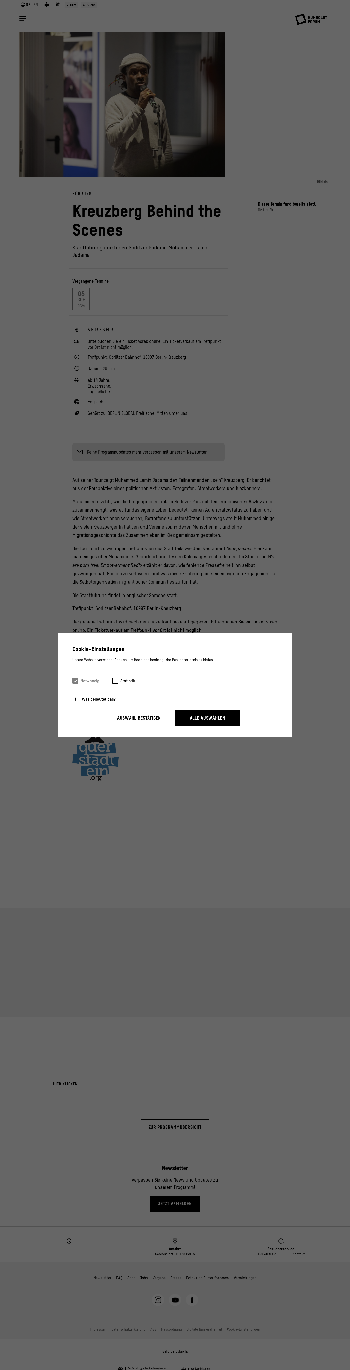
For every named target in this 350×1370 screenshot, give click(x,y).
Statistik (127, 680)
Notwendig (90, 680)
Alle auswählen (207, 718)
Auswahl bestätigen (139, 718)
